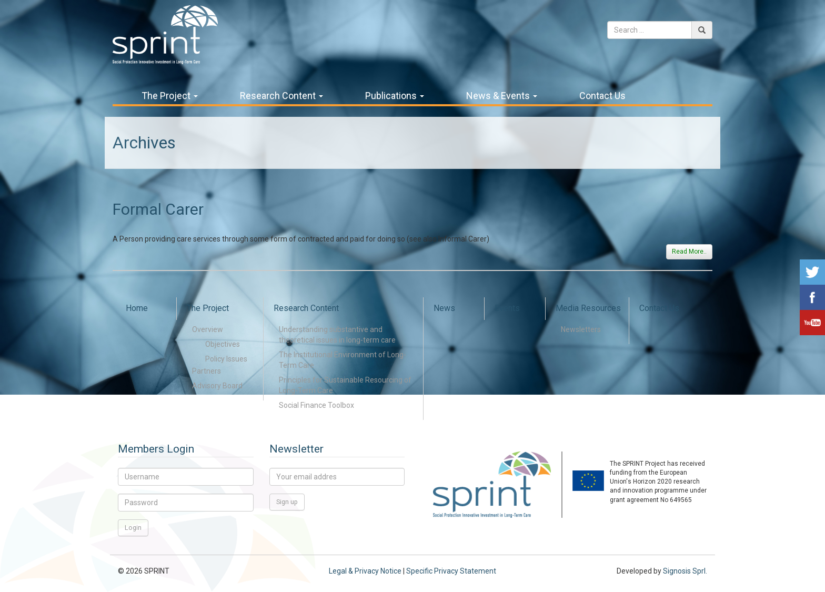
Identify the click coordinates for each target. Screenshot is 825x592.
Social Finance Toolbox (316, 405)
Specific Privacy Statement (451, 571)
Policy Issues (226, 359)
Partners (206, 371)
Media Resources (588, 308)
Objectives (222, 344)
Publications (394, 96)
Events (507, 308)
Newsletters (581, 329)
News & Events (501, 96)
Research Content (281, 96)
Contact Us (602, 96)
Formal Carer (158, 209)
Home (137, 308)
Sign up (287, 502)
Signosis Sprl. (685, 571)
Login (133, 527)
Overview (207, 329)
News (444, 308)
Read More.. (689, 251)
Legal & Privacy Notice (365, 571)
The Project (170, 96)
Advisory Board (217, 386)
